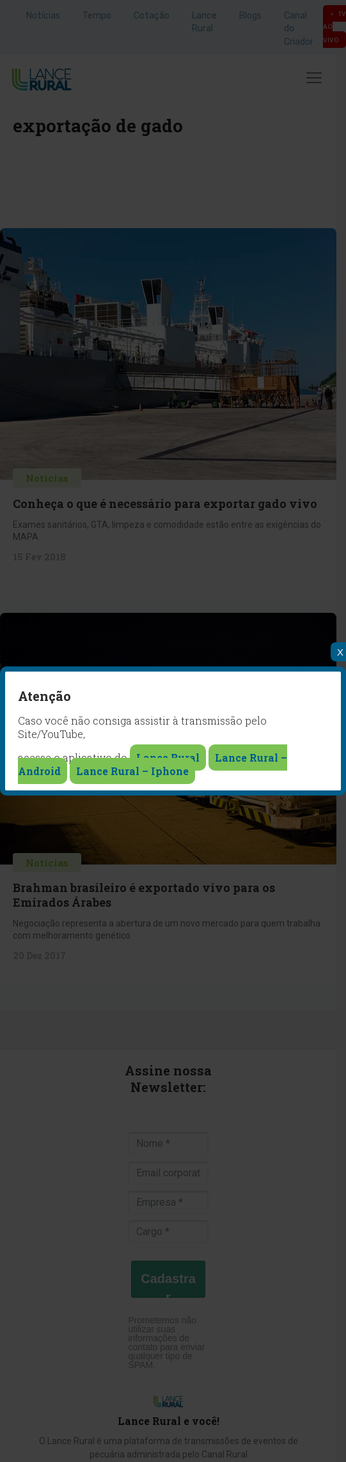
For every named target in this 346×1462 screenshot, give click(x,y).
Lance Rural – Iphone (132, 771)
